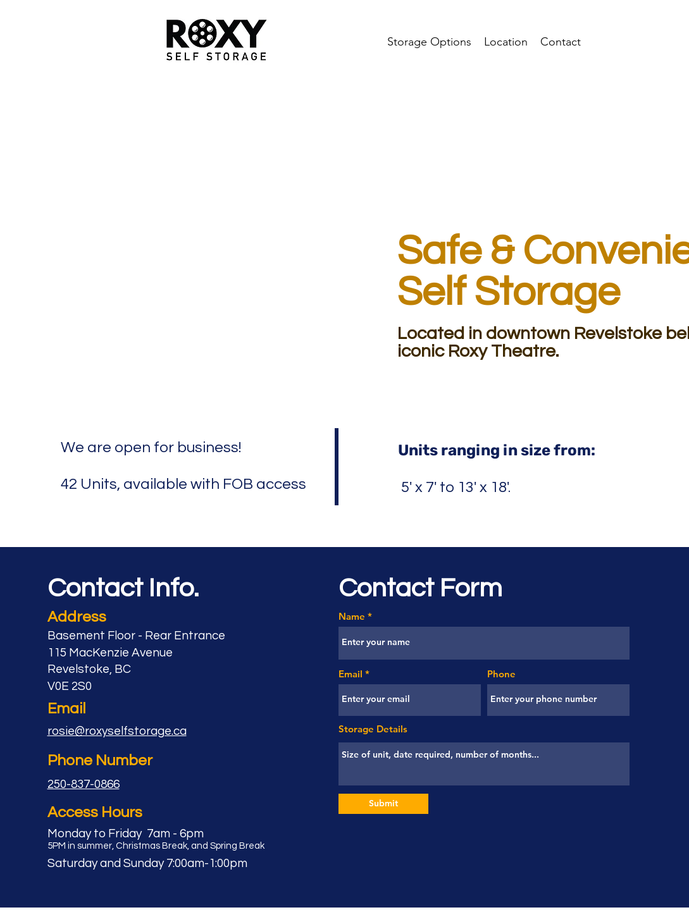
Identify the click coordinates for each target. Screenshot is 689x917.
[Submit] (383, 804)
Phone (501, 674)
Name (351, 616)
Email (350, 674)
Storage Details (372, 729)
